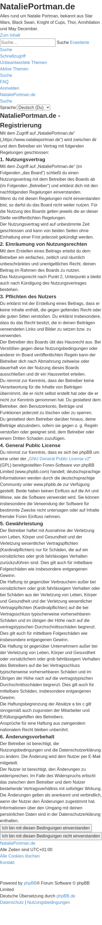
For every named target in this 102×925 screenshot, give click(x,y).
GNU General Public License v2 (59, 458)
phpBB (30, 883)
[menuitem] (23, 62)
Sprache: (8, 107)
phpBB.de (66, 896)
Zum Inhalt (10, 35)
